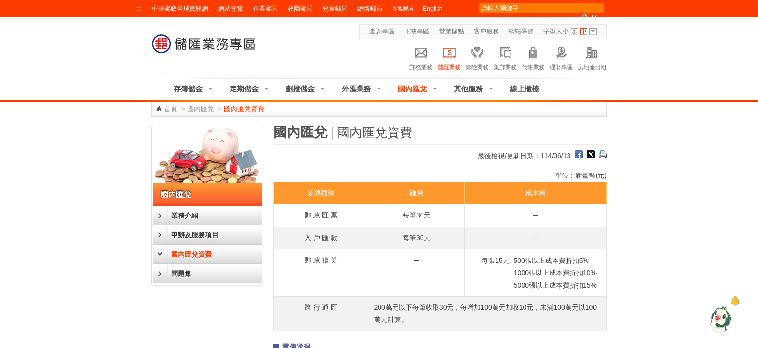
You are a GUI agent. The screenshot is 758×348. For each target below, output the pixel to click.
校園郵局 (300, 8)
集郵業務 (505, 57)
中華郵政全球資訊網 (180, 8)
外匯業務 (356, 89)
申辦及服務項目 (195, 235)
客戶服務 (486, 31)
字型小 (574, 31)
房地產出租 (592, 57)
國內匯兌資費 (191, 254)
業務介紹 (184, 215)
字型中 (583, 31)
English (433, 8)
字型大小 (555, 31)
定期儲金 (244, 89)
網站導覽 (230, 8)
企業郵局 (265, 8)
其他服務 (468, 89)
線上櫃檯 (524, 89)
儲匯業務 (449, 57)
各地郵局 (402, 8)
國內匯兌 (412, 89)
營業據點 (451, 31)
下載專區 (416, 31)
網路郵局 (369, 8)
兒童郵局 (335, 8)
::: (139, 8)
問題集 (181, 273)
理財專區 (561, 57)
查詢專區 (381, 31)
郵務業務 (421, 57)
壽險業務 (477, 57)
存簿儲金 (188, 89)
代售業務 (533, 57)
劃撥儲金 (300, 89)
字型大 (593, 31)
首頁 (170, 109)
